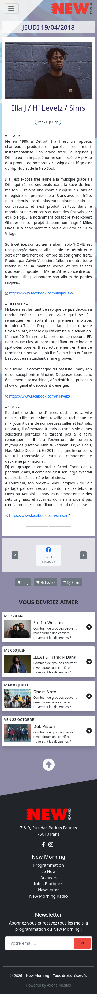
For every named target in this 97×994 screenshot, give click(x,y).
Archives (48, 877)
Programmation (48, 865)
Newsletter (48, 890)
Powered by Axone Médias (48, 985)
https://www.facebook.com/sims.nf (38, 515)
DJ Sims (71, 582)
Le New (48, 871)
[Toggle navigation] (11, 8)
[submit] (82, 943)
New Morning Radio (48, 896)
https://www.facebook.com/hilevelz (39, 396)
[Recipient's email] (40, 943)
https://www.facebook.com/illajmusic (40, 293)
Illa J (22, 582)
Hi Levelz (45, 582)
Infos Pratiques (48, 884)
